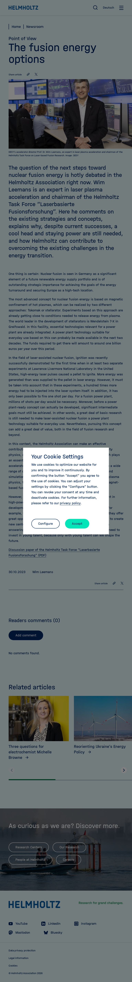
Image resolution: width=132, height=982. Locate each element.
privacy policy (70, 503)
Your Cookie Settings (57, 456)
